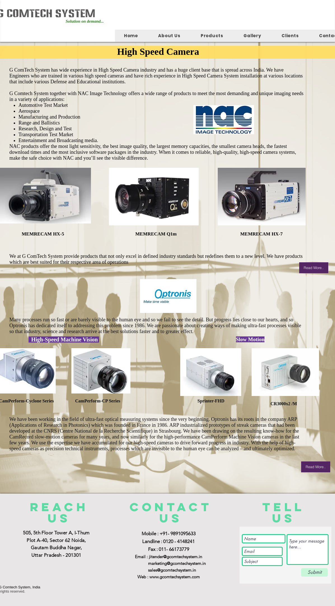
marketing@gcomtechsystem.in (177, 563)
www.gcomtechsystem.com (174, 576)
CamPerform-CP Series (97, 401)
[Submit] (314, 572)
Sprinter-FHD (213, 395)
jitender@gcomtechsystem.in (175, 556)
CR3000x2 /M (284, 403)
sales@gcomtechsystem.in (172, 570)
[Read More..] (313, 267)
